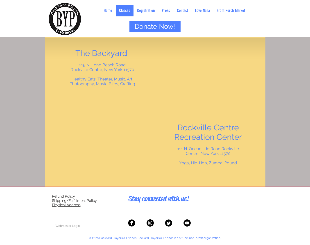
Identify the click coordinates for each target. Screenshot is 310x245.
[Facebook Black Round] (131, 223)
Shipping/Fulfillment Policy (74, 200)
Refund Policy (63, 196)
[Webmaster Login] (68, 226)
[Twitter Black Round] (168, 223)
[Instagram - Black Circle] (150, 223)
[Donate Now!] (155, 26)
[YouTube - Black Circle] (187, 223)
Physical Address (66, 205)
